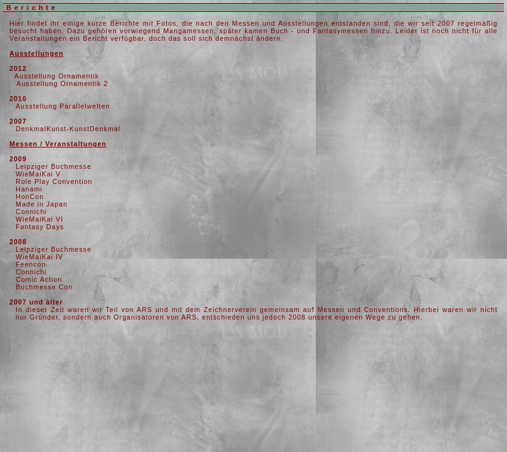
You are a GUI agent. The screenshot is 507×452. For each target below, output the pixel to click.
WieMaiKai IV (39, 257)
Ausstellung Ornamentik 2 (62, 83)
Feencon (31, 264)
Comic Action (39, 279)
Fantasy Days (40, 226)
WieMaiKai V (38, 174)
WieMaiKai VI (39, 219)
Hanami (29, 189)
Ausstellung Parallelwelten (63, 106)
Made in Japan (42, 204)
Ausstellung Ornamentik (56, 76)
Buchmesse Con (44, 287)
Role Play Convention (54, 181)
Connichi (31, 211)
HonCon (30, 196)
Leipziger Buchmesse (53, 166)
